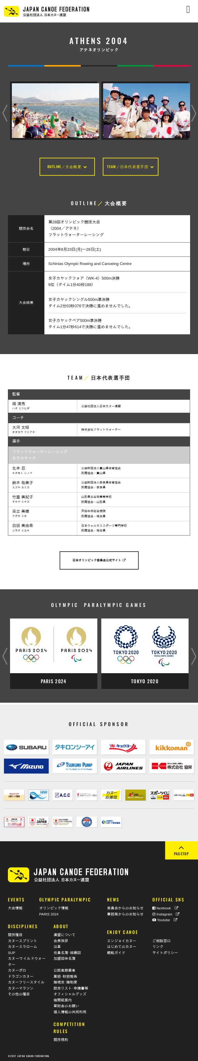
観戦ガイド (116, 951)
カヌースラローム (22, 945)
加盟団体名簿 (64, 957)
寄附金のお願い (66, 1005)
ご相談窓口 (161, 939)
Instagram (165, 913)
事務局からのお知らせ (125, 913)
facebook (165, 907)
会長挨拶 (61, 939)
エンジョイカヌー (121, 939)
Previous (5, 108)
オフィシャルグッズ (70, 993)
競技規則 (61, 1038)
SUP (11, 951)
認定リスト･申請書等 (71, 987)
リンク (157, 945)
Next (193, 108)
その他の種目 (19, 993)
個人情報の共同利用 (70, 1010)
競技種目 (15, 933)
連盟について (64, 933)
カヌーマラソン (20, 987)
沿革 (57, 945)
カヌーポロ (17, 969)
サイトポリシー (165, 951)
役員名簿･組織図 (67, 951)
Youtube (164, 919)
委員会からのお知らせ (125, 907)
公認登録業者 (64, 969)
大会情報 (15, 907)
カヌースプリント (22, 939)
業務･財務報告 (65, 975)
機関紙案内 (63, 999)
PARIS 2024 (48, 913)
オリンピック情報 (53, 907)
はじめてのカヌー (121, 945)
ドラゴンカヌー (20, 975)
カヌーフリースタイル (26, 981)
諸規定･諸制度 (65, 981)
